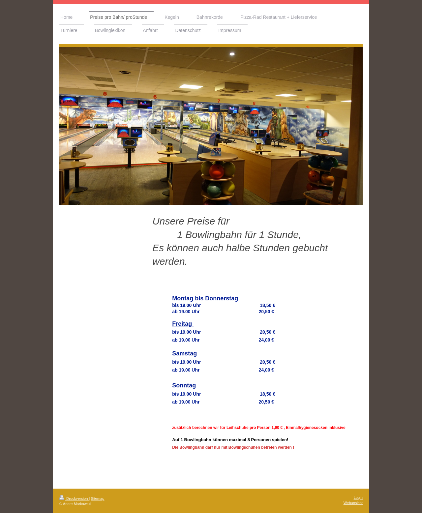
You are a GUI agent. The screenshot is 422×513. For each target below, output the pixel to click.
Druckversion (74, 498)
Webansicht (353, 503)
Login (358, 497)
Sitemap (98, 498)
